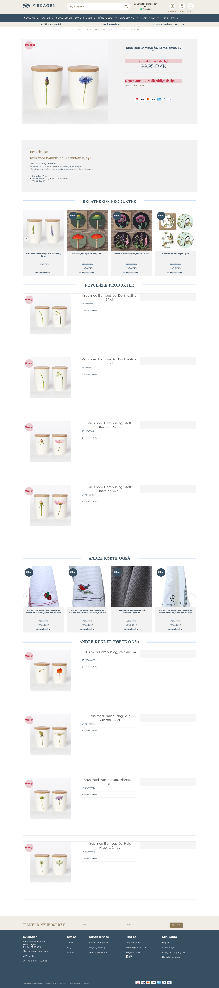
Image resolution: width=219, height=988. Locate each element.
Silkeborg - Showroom (136, 947)
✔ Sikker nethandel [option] (51, 24)
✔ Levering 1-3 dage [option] (109, 24)
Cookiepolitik (61, 983)
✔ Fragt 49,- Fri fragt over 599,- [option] (168, 24)
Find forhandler (133, 942)
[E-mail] (146, 924)
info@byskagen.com (38, 951)
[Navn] (102, 924)
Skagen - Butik (133, 952)
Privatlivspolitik (75, 983)
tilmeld (176, 925)
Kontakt (71, 952)
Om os (70, 942)
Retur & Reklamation (99, 952)
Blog (69, 947)
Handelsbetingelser (98, 942)
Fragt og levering (97, 947)
